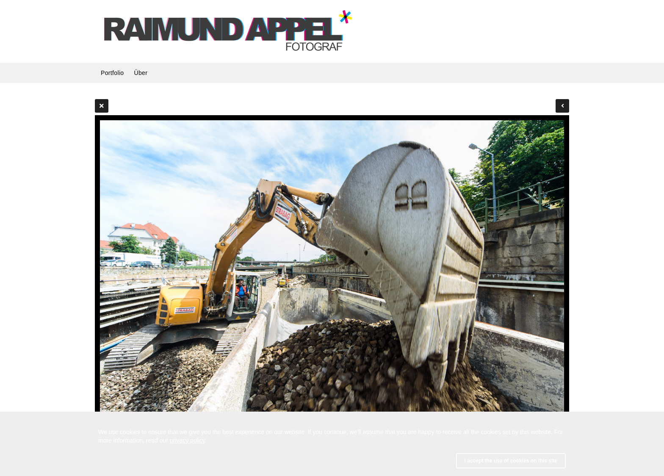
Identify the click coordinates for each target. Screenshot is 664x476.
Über (141, 72)
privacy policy (187, 440)
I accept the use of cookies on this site (511, 461)
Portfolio (112, 72)
